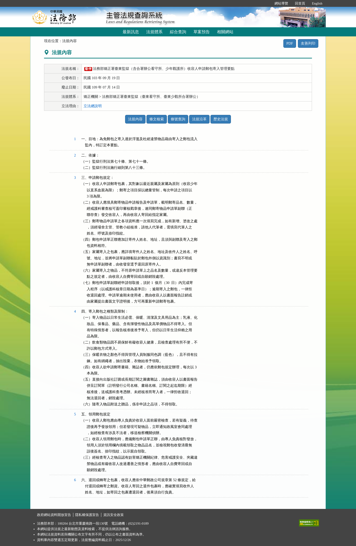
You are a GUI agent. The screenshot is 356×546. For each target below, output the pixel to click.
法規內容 (135, 119)
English (317, 3)
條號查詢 (178, 119)
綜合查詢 (178, 32)
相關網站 (225, 32)
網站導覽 (281, 3)
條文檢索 (156, 119)
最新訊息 (131, 32)
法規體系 (154, 32)
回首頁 (300, 3)
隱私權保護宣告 (87, 515)
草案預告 (201, 32)
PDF (289, 43)
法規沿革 (199, 119)
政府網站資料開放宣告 (54, 515)
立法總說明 (93, 106)
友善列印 (308, 43)
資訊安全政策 (113, 515)
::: (266, 3)
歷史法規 (220, 119)
